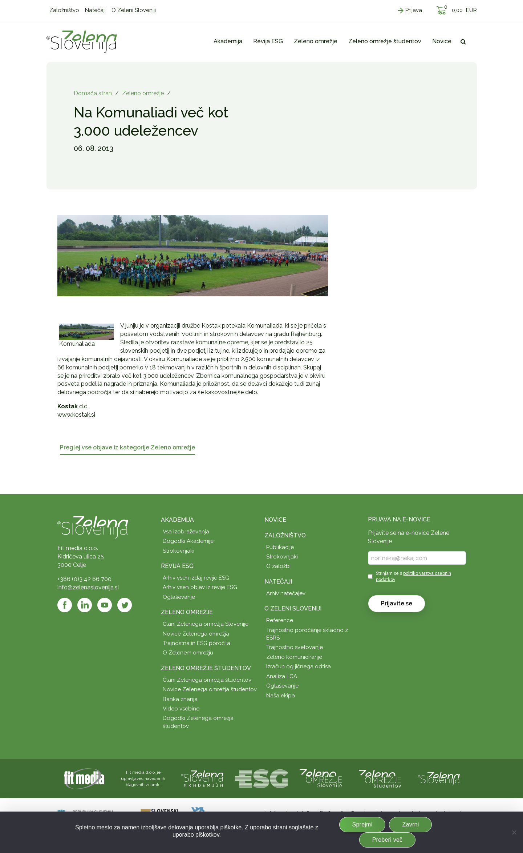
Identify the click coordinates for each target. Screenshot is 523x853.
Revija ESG (177, 565)
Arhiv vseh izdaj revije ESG (196, 577)
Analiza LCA (281, 676)
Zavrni (410, 824)
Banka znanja (180, 699)
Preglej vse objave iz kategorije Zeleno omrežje (127, 448)
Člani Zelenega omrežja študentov (207, 680)
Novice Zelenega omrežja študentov (210, 689)
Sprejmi (362, 824)
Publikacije (280, 547)
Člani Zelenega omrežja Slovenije (205, 624)
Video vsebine (181, 708)
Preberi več (387, 840)
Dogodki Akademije (188, 541)
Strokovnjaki (178, 551)
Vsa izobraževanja (186, 531)
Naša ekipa (280, 695)
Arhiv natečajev (285, 593)
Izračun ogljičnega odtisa (298, 666)
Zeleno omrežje (143, 93)
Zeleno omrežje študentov (206, 668)
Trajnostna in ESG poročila (196, 643)
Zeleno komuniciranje (294, 657)
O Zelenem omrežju (188, 652)
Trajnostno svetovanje (294, 647)
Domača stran (93, 93)
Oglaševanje (179, 597)
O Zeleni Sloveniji (292, 608)
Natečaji (278, 581)
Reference (279, 620)
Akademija (177, 519)
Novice (275, 519)
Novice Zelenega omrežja (196, 633)
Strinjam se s (413, 576)
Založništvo (285, 535)
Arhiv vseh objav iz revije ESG (200, 587)
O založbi (278, 566)
